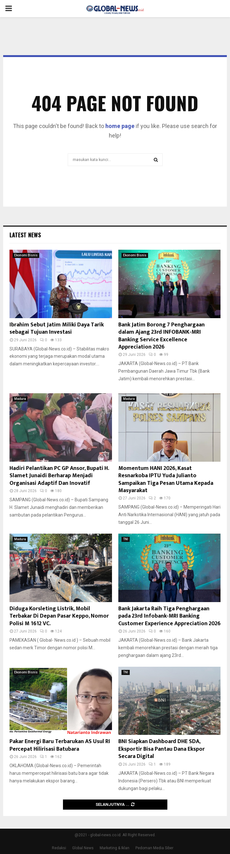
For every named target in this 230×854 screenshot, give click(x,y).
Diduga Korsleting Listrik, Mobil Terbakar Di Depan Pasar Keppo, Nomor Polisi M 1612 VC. (59, 616)
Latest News (25, 235)
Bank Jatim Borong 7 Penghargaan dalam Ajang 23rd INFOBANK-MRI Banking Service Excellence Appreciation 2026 (161, 336)
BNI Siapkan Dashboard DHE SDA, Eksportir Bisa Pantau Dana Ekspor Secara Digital (161, 749)
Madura (20, 399)
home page (119, 126)
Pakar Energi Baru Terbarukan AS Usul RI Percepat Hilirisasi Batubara (59, 745)
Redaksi (59, 848)
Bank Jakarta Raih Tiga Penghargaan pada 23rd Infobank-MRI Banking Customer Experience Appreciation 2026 (169, 616)
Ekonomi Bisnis (26, 255)
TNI (125, 539)
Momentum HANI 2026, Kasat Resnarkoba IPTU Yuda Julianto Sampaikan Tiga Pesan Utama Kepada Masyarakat (165, 479)
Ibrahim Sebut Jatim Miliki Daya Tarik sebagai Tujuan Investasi (56, 328)
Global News (83, 848)
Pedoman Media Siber (154, 848)
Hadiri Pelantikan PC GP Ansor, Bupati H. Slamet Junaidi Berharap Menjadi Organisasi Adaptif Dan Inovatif (59, 476)
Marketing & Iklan (114, 848)
